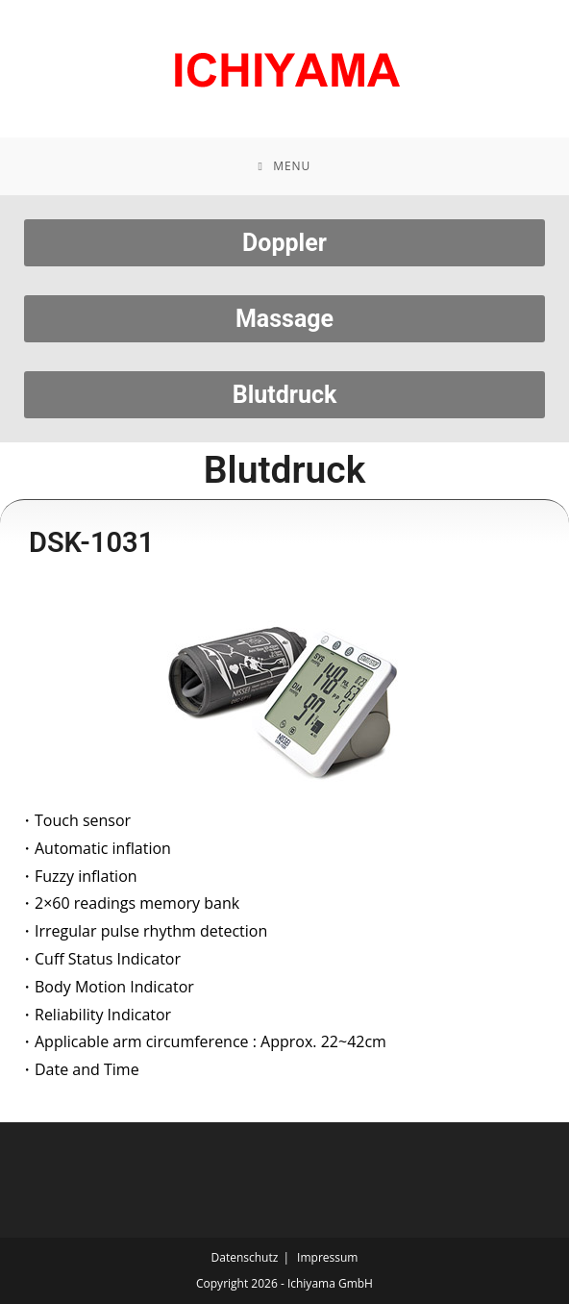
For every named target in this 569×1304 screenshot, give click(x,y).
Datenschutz (245, 1257)
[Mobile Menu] (285, 166)
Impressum (327, 1257)
